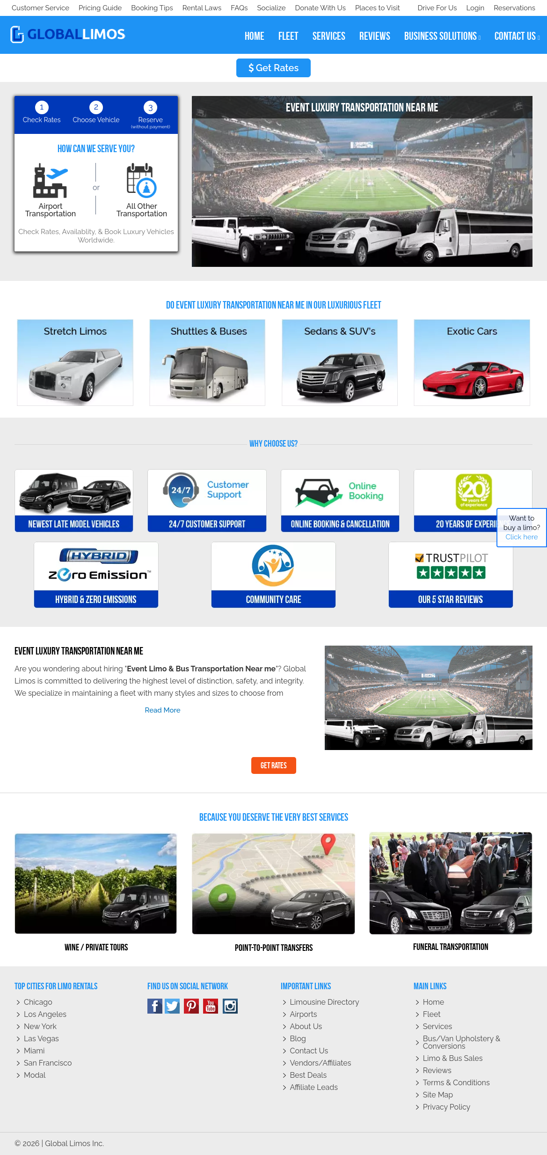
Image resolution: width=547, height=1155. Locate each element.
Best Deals (308, 1075)
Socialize (94, 8)
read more (163, 710)
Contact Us (309, 1050)
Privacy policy (447, 1107)
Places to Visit (204, 8)
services (329, 36)
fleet (288, 36)
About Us (306, 1026)
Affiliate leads (314, 1087)
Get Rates (273, 68)
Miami (34, 1050)
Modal (34, 1075)
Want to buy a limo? (521, 527)
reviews (374, 36)
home (254, 36)
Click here (521, 537)
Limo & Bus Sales (453, 1058)
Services (437, 1026)
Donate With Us (145, 8)
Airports (303, 1014)
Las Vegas (41, 1038)
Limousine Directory (324, 1002)
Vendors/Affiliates (320, 1063)
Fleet (432, 1014)
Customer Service (40, 8)
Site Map (438, 1094)
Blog (298, 1038)
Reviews (437, 1070)
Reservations (514, 8)
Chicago (38, 1002)
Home (433, 1002)
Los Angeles (45, 1014)
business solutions (442, 36)
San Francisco (48, 1063)
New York (40, 1026)
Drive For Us (433, 8)
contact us (517, 36)
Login (473, 8)
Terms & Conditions (456, 1082)
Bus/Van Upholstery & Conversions (462, 1042)
